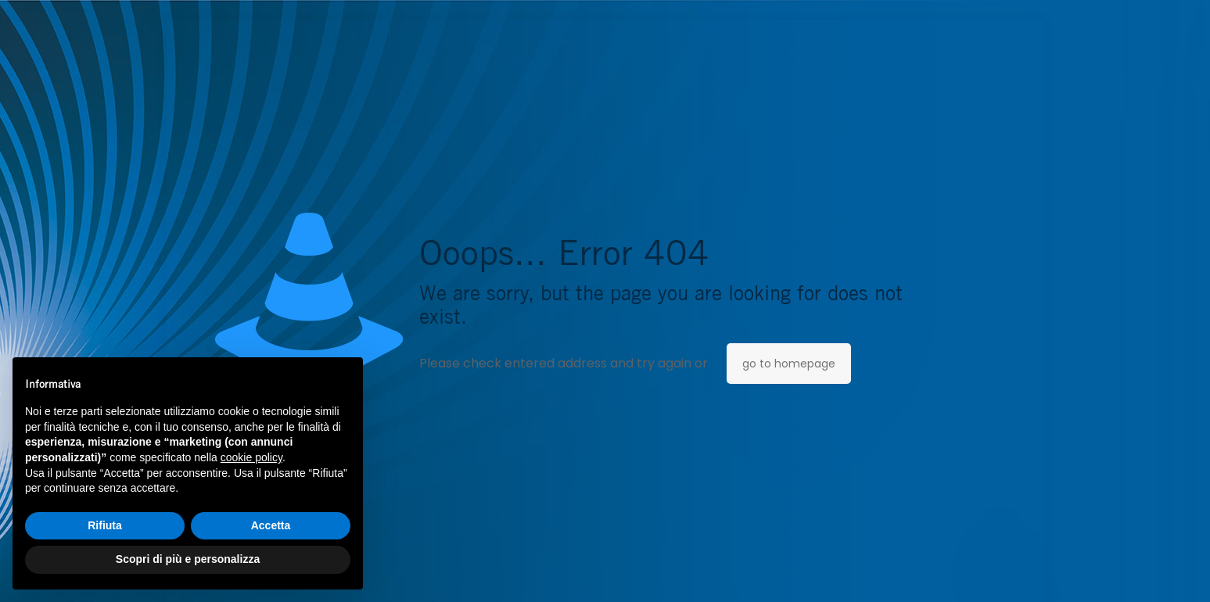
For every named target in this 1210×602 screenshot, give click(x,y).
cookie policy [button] (251, 457)
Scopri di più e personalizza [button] (188, 559)
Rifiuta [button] (105, 525)
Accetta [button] (271, 525)
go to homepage (788, 363)
